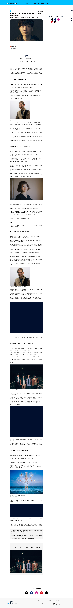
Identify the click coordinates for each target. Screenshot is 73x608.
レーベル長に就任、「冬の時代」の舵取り (26, 60)
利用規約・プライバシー (56, 604)
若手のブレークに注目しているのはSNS (27, 61)
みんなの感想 (40, 11)
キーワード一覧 (40, 603)
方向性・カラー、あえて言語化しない (26, 58)
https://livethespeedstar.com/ (17, 533)
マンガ (31, 3)
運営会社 (53, 603)
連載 (35, 3)
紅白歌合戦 (14, 48)
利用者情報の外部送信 (55, 605)
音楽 (11, 48)
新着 (27, 3)
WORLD (47, 3)
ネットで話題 (41, 3)
